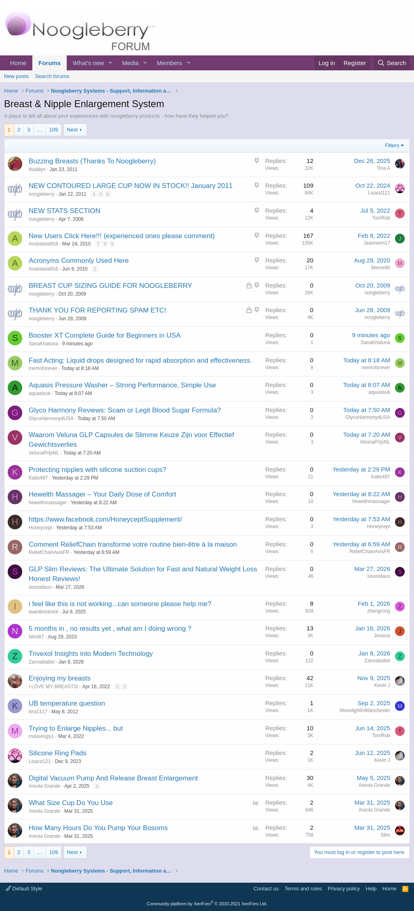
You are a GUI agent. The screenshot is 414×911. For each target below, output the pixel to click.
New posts (16, 76)
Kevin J (382, 685)
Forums (49, 62)
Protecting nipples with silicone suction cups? (97, 469)
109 (53, 130)
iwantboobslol (43, 612)
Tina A (383, 168)
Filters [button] (392, 145)
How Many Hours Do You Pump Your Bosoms (98, 828)
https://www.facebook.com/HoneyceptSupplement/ (105, 519)
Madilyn (37, 169)
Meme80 (380, 268)
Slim (385, 835)
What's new (88, 62)
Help (371, 889)
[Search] (391, 62)
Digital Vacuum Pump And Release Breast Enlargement (113, 778)
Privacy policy (344, 889)
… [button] (39, 130)
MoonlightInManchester (365, 710)
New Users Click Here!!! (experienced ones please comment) (122, 236)
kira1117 (38, 711)
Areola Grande (44, 786)
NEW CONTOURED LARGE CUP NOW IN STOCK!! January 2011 (130, 186)
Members (169, 62)
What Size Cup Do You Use (71, 803)
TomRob (381, 218)
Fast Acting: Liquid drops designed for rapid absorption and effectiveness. (140, 360)
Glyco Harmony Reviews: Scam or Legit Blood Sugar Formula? (125, 410)
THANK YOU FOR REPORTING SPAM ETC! (97, 310)
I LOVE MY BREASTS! (53, 686)
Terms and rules (303, 889)
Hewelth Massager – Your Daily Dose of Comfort (102, 494)
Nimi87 (36, 637)
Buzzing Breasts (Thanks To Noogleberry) (92, 161)
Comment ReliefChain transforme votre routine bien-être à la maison (133, 544)
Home (18, 62)
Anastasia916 (43, 244)
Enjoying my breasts (60, 678)
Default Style (24, 889)
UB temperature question (67, 703)
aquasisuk (40, 393)
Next (72, 130)
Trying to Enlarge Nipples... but (76, 728)
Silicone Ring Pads (58, 753)
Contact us (266, 889)
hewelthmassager (48, 502)
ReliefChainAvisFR (49, 552)
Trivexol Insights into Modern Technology (91, 653)
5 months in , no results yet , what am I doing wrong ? (110, 628)
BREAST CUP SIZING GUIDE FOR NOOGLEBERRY (110, 286)
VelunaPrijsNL (44, 453)
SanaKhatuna (43, 344)
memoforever (43, 368)
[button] (110, 62)
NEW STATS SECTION (64, 211)
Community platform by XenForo (207, 903)
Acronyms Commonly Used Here (79, 260)
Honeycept (40, 528)
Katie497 (38, 478)
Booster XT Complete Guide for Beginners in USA (105, 335)
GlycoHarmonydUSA (51, 418)
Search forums (52, 76)
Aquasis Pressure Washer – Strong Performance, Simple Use (122, 385)
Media (130, 62)
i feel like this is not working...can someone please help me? (120, 604)
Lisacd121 (379, 193)
